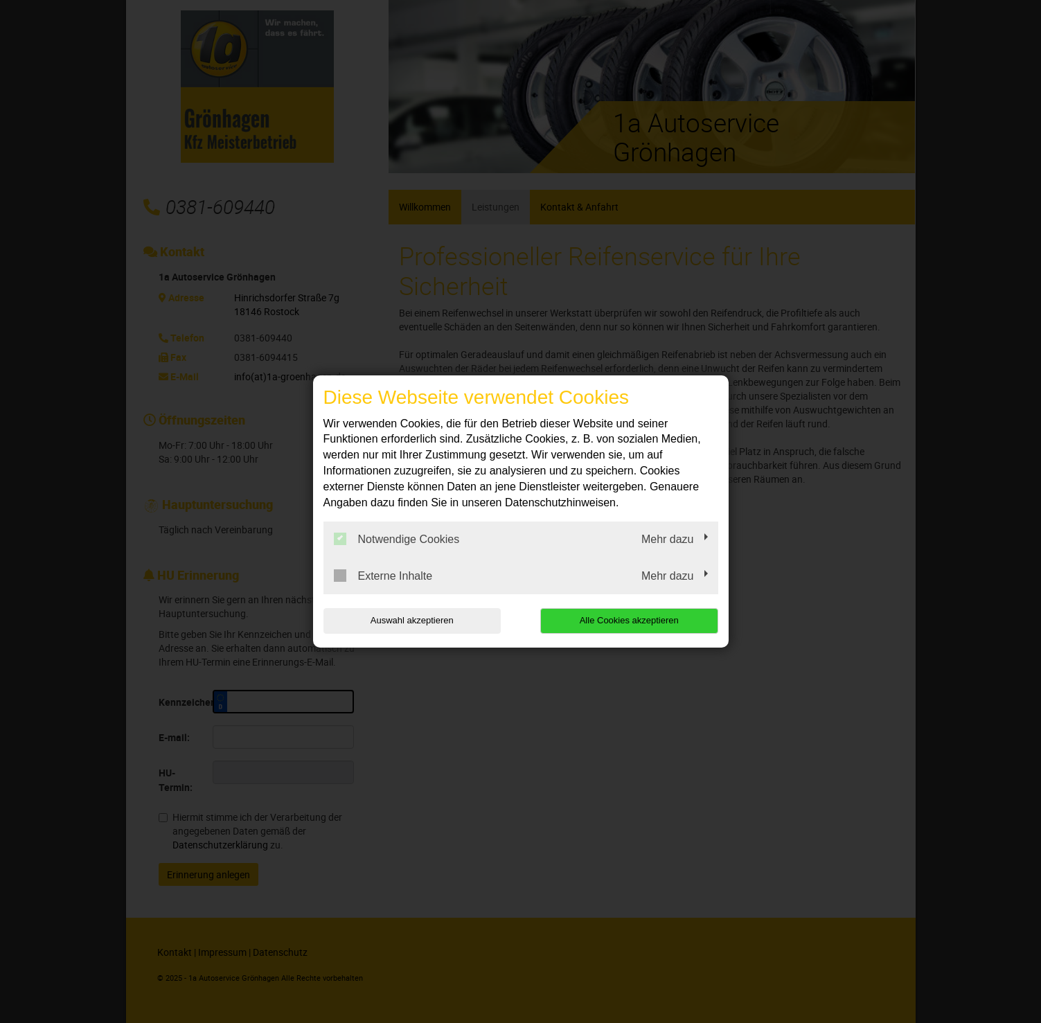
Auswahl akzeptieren (412, 620)
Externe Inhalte (383, 575)
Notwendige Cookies (397, 539)
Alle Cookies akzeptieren (629, 620)
